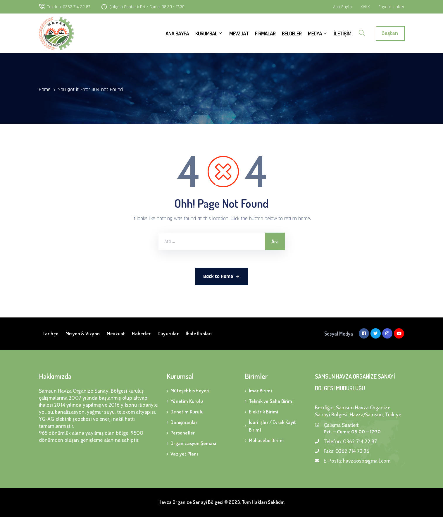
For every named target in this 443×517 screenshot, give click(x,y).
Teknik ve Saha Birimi (271, 401)
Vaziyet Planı (184, 454)
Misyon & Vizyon (82, 333)
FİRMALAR (265, 33)
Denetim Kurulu (187, 411)
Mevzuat (116, 333)
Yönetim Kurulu (186, 401)
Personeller (182, 433)
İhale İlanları (199, 333)
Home (45, 89)
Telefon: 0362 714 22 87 (68, 7)
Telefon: (350, 441)
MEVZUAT (239, 33)
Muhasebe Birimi (266, 440)
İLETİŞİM (342, 33)
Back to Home (221, 276)
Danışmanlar (183, 422)
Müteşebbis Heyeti (189, 390)
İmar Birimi (260, 390)
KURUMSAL (209, 33)
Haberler (141, 333)
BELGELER (291, 33)
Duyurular (168, 333)
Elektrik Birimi (263, 411)
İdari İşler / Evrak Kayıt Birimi (272, 426)
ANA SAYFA (177, 33)
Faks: (347, 451)
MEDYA (317, 33)
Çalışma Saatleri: (341, 425)
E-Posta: (357, 461)
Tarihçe (50, 333)
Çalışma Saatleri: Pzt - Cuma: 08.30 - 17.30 (147, 7)
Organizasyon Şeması (193, 443)
